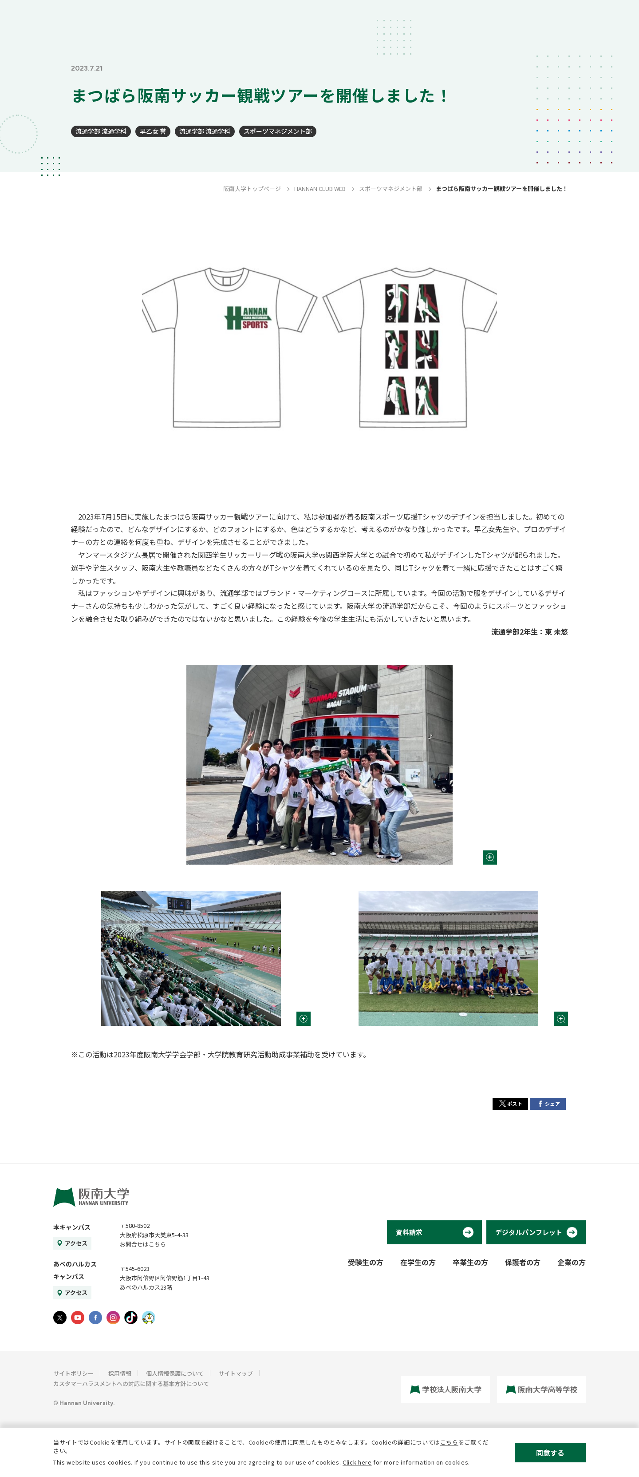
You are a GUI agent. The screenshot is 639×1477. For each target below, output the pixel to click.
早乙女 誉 (153, 131)
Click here (357, 1462)
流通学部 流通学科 (100, 131)
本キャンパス (72, 1227)
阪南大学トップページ (252, 188)
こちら (449, 1442)
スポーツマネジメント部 (278, 131)
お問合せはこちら (143, 1244)
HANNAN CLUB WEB (320, 188)
